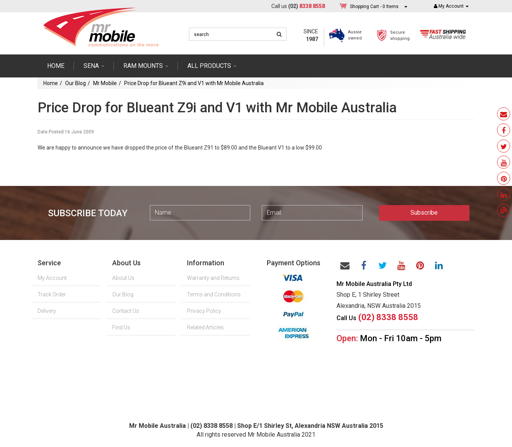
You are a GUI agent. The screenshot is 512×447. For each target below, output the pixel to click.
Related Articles (205, 327)
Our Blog (75, 83)
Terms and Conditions (214, 294)
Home (55, 65)
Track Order (52, 294)
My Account (52, 278)
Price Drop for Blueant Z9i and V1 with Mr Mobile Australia (194, 83)
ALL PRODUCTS (211, 65)
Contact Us (125, 311)
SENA (94, 65)
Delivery (47, 311)
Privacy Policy (204, 311)
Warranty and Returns (213, 278)
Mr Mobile (105, 83)
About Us (123, 278)
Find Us (121, 327)
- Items (374, 6)
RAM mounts (145, 65)
